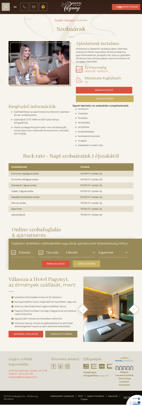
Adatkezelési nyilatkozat (62, 397)
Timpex (84, 400)
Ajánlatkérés (105, 100)
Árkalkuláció (119, 8)
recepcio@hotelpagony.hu (23, 378)
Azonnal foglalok (26, 335)
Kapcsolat (113, 397)
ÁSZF (80, 397)
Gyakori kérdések (95, 397)
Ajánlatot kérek (61, 335)
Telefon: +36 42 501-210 (21, 375)
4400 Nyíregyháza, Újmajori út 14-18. (28, 372)
